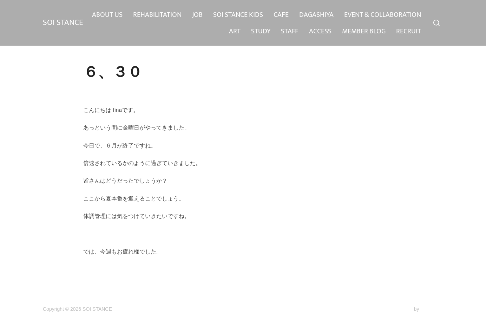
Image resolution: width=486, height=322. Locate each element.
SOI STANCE (65, 22)
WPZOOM (431, 309)
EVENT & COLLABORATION (180, 31)
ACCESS (320, 31)
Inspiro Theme (397, 309)
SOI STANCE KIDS (325, 15)
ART (235, 31)
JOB (285, 15)
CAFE (368, 15)
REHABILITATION (245, 15)
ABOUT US (194, 15)
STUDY (260, 31)
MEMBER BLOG (364, 31)
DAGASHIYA (404, 15)
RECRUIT (408, 31)
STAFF (289, 31)
